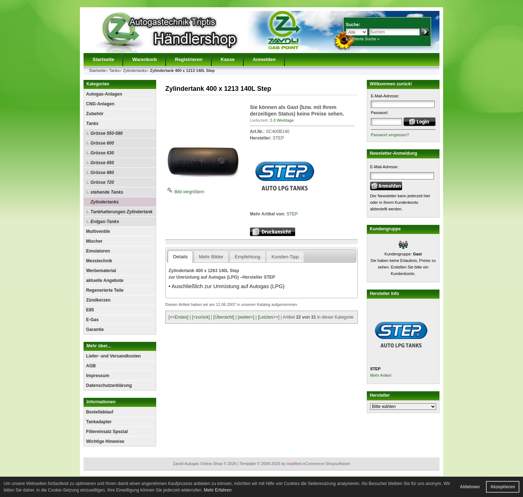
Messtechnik (99, 260)
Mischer (94, 241)
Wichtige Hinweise (105, 441)
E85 (90, 309)
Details (180, 256)
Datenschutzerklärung (109, 385)
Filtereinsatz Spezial (107, 431)
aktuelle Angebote (104, 280)
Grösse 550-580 (106, 133)
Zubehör (95, 113)
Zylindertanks (104, 202)
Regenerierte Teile (104, 290)
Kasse (228, 59)
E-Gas (92, 319)
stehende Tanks (106, 192)
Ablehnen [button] (470, 486)
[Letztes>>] (268, 317)
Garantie (95, 329)
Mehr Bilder (211, 256)
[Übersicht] (223, 317)
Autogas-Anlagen (104, 94)
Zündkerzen (98, 300)
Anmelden (264, 59)
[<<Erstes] (178, 317)
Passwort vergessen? (390, 135)
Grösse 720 (102, 182)
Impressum (97, 375)
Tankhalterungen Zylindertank (121, 211)
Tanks (92, 123)
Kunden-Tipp (285, 256)
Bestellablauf (99, 412)
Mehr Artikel (380, 375)
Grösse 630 (102, 152)
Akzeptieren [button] (502, 486)
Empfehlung (247, 256)
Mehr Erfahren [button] (218, 490)
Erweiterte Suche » (363, 39)
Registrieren (189, 59)
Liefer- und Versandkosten (113, 356)
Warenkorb (144, 59)
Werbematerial (101, 270)
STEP (292, 214)
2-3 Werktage (282, 120)
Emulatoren (98, 251)
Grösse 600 (102, 143)
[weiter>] (246, 317)
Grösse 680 (102, 172)
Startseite (103, 59)
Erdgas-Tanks (104, 221)
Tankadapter (99, 421)
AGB (91, 365)
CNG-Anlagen (100, 103)
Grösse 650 (102, 162)
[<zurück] (201, 317)
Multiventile (98, 231)
